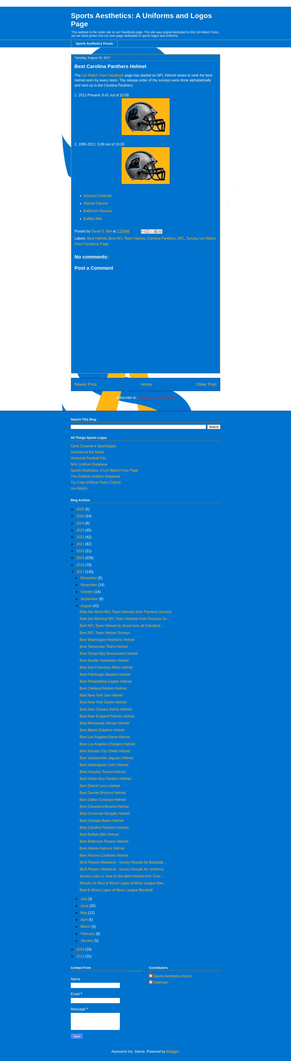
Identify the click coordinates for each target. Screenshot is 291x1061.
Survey (191, 238)
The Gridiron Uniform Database (95, 476)
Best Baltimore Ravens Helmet (104, 841)
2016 (80, 949)
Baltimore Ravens (98, 211)
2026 (80, 509)
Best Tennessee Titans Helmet (104, 647)
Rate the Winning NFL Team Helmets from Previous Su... (125, 619)
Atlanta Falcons (96, 203)
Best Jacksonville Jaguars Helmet (106, 758)
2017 (80, 572)
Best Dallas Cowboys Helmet (103, 800)
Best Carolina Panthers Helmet (104, 827)
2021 (80, 544)
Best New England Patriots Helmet (107, 716)
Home (146, 384)
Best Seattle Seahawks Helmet (104, 660)
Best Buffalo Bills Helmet (99, 834)
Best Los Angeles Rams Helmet (105, 737)
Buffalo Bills (93, 219)
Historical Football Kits (88, 458)
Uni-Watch (79, 488)
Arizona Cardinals (98, 196)
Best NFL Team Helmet (127, 238)
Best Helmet (97, 238)
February (88, 934)
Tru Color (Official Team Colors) (96, 482)
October (87, 592)
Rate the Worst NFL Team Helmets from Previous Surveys (126, 612)
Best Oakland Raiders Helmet (103, 688)
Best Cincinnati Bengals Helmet (105, 813)
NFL (181, 238)
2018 (80, 565)
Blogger (173, 1051)
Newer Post (86, 384)
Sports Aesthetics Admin (172, 976)
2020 (80, 551)
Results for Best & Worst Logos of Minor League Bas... (123, 883)
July (84, 899)
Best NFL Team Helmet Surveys (105, 633)
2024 (80, 523)
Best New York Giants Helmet (103, 702)
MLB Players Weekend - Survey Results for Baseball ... (123, 862)
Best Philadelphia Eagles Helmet (105, 681)
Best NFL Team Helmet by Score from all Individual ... (122, 626)
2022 (80, 537)
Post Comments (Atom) (156, 398)
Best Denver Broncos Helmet (103, 793)
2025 (80, 516)
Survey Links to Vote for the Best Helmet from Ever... (121, 876)
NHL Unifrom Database (89, 464)
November (89, 585)
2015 (80, 956)
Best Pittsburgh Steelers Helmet (105, 674)
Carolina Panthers (161, 238)
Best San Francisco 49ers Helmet (106, 667)
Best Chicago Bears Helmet (102, 821)
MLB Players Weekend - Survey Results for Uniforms (121, 869)
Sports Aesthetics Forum (94, 43)
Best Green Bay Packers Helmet (105, 779)
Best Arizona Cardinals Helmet (104, 855)
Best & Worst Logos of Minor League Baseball (116, 890)
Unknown (160, 982)
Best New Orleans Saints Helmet (106, 709)
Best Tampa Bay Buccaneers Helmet (109, 653)
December (89, 578)
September (89, 599)
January (87, 941)
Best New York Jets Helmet (101, 695)
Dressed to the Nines (87, 452)
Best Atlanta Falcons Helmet (102, 848)
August (86, 606)
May (84, 913)
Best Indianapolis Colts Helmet (104, 765)
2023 (80, 530)
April (84, 920)
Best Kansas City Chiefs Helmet (105, 751)
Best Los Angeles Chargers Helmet (107, 744)
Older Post (206, 384)
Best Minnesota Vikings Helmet (104, 723)
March (85, 926)
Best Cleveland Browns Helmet (104, 806)
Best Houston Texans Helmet (103, 772)
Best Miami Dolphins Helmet (102, 730)
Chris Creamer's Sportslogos (93, 446)
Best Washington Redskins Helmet (107, 640)
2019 (80, 558)
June (84, 906)
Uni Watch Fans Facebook (103, 75)
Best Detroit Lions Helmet (100, 786)
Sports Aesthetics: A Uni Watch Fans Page (104, 470)
